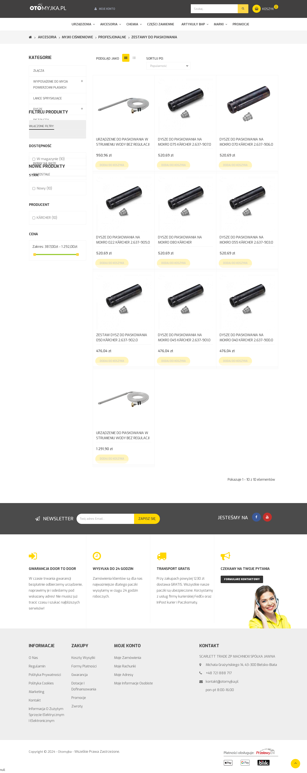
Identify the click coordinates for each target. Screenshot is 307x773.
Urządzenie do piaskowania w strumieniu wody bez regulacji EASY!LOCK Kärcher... (122, 436)
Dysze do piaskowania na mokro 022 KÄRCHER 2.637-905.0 (123, 240)
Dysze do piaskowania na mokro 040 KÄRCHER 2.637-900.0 (246, 337)
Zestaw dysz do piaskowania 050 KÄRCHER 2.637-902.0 (121, 337)
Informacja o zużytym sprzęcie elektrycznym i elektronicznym (46, 715)
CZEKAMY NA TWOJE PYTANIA (245, 568)
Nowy (44, 267)
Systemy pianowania (49, 153)
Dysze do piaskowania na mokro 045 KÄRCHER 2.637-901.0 (184, 337)
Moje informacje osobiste (133, 683)
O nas (33, 657)
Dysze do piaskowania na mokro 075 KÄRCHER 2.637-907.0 (184, 142)
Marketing (36, 692)
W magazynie (51, 237)
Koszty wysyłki (83, 657)
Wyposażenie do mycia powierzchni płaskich (50, 85)
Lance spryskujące (47, 98)
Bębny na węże (44, 164)
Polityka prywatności (45, 675)
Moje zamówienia (127, 657)
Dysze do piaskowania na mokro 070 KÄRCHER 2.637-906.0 (246, 142)
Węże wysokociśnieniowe (52, 131)
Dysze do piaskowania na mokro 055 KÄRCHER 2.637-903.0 (246, 240)
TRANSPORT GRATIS (173, 568)
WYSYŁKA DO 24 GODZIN (113, 568)
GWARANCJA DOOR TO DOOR (52, 568)
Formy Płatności (84, 666)
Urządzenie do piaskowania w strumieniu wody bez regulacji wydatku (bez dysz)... (122, 142)
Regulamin (37, 666)
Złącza (38, 71)
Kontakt (35, 700)
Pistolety (41, 120)
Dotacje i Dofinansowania (83, 686)
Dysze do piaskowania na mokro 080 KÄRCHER (180, 240)
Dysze (37, 109)
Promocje (78, 698)
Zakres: (38, 325)
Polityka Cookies (41, 683)
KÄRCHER (47, 296)
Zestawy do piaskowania (52, 142)
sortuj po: (155, 58)
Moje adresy (123, 675)
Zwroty (77, 706)
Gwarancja (79, 675)
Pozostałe (41, 174)
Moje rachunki (125, 666)
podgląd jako (107, 58)
